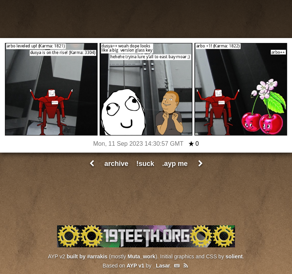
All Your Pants (146, 19)
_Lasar (161, 266)
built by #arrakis (87, 256)
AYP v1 (135, 266)
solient (234, 256)
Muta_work (142, 256)
